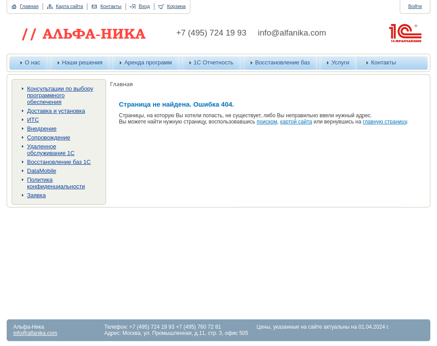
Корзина (176, 6)
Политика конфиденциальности (56, 183)
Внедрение (42, 128)
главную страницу (385, 122)
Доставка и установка (56, 110)
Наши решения (82, 62)
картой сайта (296, 122)
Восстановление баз (282, 62)
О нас (32, 62)
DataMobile (41, 170)
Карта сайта (69, 6)
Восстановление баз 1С (59, 162)
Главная (29, 6)
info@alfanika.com (292, 32)
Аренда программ (148, 62)
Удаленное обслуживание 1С (51, 149)
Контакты (111, 6)
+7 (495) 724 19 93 (211, 32)
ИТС (33, 119)
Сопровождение (48, 137)
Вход (144, 6)
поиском (267, 122)
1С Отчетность (213, 62)
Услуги (340, 62)
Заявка (36, 195)
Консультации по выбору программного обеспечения (60, 95)
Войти (415, 6)
